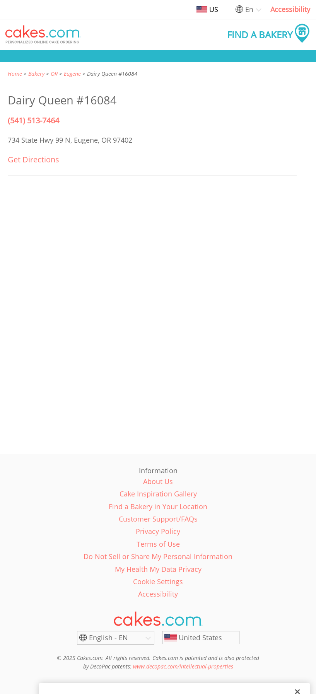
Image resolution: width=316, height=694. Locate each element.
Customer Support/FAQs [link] (158, 518)
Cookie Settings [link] (158, 581)
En (249, 9)
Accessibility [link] (290, 9)
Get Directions (33, 159)
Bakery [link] (36, 73)
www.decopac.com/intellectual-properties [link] (183, 666)
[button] (43, 35)
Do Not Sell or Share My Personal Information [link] (158, 556)
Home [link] (15, 73)
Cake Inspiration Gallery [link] (158, 493)
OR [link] (54, 73)
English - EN (108, 637)
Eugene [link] (72, 73)
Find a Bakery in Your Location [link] (158, 506)
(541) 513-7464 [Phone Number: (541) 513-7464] (33, 120)
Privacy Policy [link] (158, 531)
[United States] (200, 637)
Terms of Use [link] (158, 544)
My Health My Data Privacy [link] (158, 569)
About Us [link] (158, 481)
